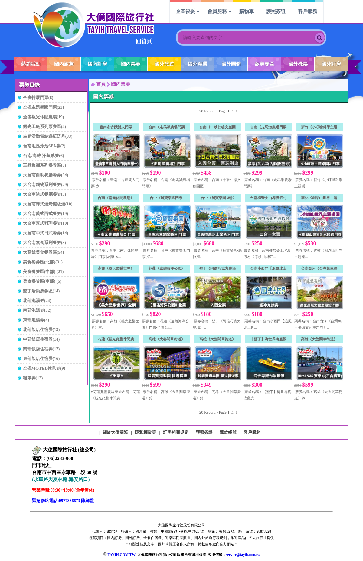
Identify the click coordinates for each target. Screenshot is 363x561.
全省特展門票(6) (38, 97)
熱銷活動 (30, 63)
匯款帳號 (228, 432)
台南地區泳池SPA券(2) (44, 145)
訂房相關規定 (175, 432)
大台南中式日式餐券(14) (45, 233)
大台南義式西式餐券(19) (45, 213)
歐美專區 (264, 63)
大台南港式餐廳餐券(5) (44, 194)
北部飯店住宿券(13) (41, 329)
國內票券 (130, 63)
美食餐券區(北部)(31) (43, 262)
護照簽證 (276, 11)
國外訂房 (331, 63)
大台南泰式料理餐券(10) (45, 223)
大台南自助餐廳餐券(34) (45, 174)
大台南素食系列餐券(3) (44, 242)
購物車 (246, 11)
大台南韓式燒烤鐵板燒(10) (48, 204)
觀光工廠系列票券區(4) (44, 126)
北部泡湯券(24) (37, 300)
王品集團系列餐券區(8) (44, 165)
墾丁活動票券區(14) (41, 291)
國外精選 (197, 63)
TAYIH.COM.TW (121, 555)
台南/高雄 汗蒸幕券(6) (43, 155)
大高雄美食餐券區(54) (43, 252)
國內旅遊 (64, 63)
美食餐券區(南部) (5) (42, 281)
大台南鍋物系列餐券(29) (45, 184)
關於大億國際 (115, 432)
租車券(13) (33, 378)
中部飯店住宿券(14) (41, 339)
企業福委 (185, 11)
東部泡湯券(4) (36, 320)
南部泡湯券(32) (37, 310)
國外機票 (298, 63)
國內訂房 (97, 63)
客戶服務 (307, 11)
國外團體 (231, 63)
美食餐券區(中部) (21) (43, 271)
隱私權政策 (145, 432)
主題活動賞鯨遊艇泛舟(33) (48, 136)
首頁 (101, 84)
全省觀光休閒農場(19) (43, 116)
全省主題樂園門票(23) (43, 107)
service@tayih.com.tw (243, 555)
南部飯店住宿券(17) (41, 349)
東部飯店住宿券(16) (41, 358)
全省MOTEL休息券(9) (44, 368)
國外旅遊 (164, 63)
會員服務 (217, 11)
